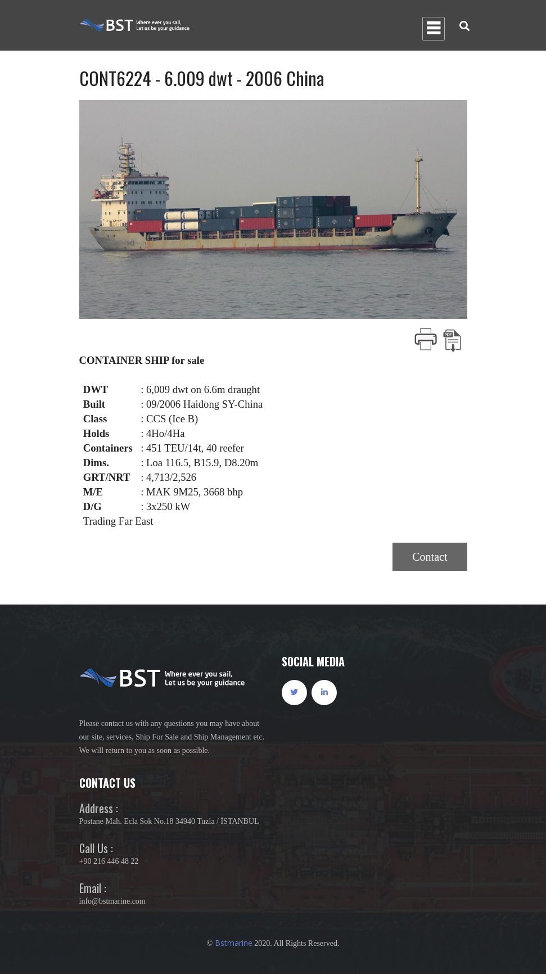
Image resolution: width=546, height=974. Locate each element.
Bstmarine (233, 942)
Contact (429, 557)
